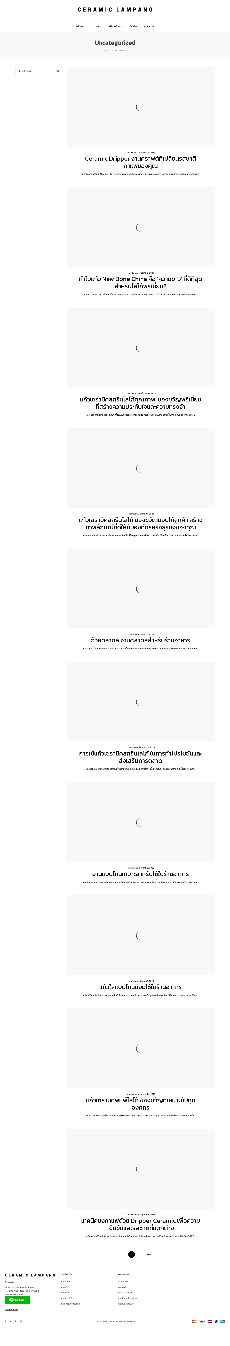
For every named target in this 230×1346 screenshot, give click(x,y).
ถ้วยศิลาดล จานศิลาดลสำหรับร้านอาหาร (140, 640)
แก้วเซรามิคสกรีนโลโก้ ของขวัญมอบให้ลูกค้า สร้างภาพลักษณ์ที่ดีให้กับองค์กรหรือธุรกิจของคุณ (140, 523)
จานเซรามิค (122, 1287)
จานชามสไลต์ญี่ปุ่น (126, 1303)
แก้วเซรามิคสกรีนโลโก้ (71, 1303)
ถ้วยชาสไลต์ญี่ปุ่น (125, 1292)
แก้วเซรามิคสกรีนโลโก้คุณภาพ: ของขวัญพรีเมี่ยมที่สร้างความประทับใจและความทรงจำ (140, 403)
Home (105, 50)
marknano (131, 152)
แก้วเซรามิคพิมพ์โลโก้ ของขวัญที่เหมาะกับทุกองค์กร (140, 1103)
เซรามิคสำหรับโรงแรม (127, 1298)
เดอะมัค (64, 1287)
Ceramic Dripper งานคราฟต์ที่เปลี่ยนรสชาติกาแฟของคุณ (140, 162)
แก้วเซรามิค (123, 1281)
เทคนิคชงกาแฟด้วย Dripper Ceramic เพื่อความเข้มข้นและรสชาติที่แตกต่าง (140, 1224)
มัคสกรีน (65, 1292)
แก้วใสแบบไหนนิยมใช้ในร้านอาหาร (140, 986)
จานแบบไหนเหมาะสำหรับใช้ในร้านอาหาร (140, 873)
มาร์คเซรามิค (66, 1281)
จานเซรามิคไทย (67, 1298)
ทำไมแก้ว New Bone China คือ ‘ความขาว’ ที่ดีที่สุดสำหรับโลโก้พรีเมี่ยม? (140, 282)
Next (149, 1254)
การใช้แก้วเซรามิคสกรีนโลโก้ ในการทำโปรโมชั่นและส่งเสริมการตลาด (140, 757)
